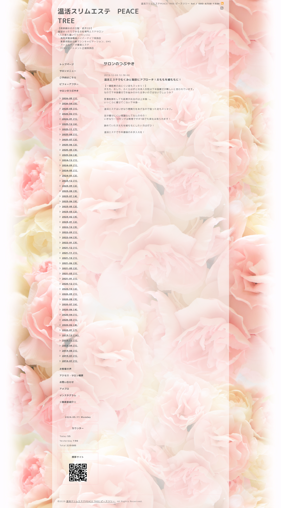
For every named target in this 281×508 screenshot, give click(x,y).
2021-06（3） (70, 263)
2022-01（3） (70, 242)
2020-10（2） (70, 288)
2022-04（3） (70, 237)
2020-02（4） (70, 325)
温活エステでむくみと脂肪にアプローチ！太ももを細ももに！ (142, 79)
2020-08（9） (70, 299)
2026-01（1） (70, 119)
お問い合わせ (67, 382)
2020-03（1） (70, 319)
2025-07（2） (70, 139)
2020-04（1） (70, 314)
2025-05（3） (70, 149)
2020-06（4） (70, 309)
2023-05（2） (70, 206)
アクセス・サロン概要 (71, 375)
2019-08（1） (70, 350)
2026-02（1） (70, 113)
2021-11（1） (70, 252)
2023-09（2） (70, 185)
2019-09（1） (70, 345)
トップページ (67, 64)
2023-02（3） (70, 216)
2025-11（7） (70, 129)
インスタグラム (68, 395)
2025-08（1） (70, 134)
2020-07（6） (70, 304)
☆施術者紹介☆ (68, 402)
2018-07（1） (70, 361)
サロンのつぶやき (69, 90)
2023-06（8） (70, 201)
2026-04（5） (70, 103)
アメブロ (64, 388)
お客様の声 (65, 368)
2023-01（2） (70, 222)
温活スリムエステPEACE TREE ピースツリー (91, 501)
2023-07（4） (70, 196)
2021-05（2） (70, 268)
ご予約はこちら (68, 77)
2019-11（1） (70, 340)
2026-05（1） (70, 98)
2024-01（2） (70, 175)
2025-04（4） (70, 155)
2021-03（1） (70, 273)
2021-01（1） (70, 278)
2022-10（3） (70, 227)
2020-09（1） (70, 294)
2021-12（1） (70, 247)
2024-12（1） (70, 160)
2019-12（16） (71, 335)
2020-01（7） (70, 330)
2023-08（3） (70, 191)
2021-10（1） (70, 258)
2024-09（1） (70, 165)
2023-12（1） (70, 180)
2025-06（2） (70, 144)
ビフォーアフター (69, 84)
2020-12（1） (70, 283)
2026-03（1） (70, 108)
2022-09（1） (70, 232)
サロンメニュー (68, 70)
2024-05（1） (70, 170)
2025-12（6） (70, 124)
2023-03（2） (70, 211)
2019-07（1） (70, 355)
